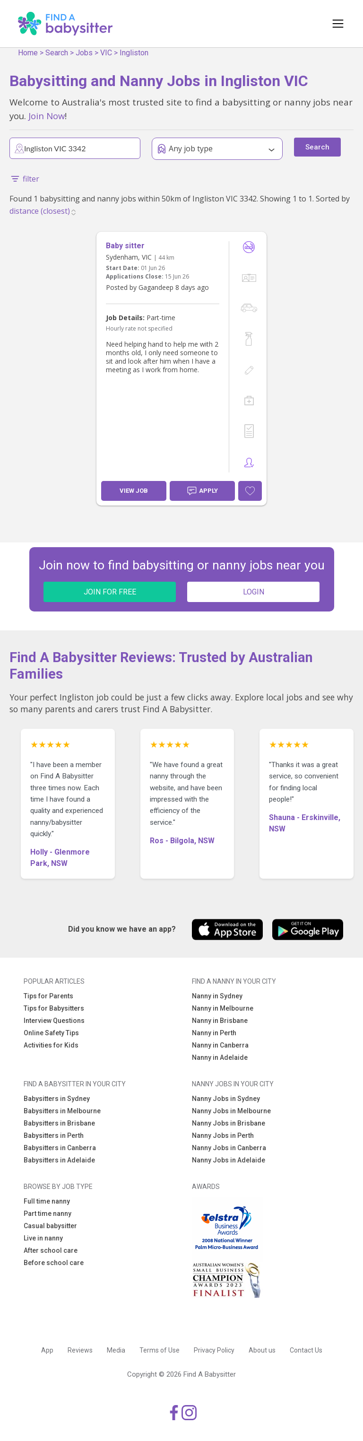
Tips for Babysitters (54, 1008)
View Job (134, 490)
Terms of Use (159, 1350)
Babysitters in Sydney (57, 1098)
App (47, 1350)
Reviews (80, 1350)
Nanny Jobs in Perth (223, 1135)
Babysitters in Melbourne (62, 1111)
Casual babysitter (50, 1226)
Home (28, 52)
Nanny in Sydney (217, 996)
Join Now (46, 116)
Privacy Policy (214, 1350)
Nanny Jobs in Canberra (229, 1148)
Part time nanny (47, 1213)
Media (116, 1350)
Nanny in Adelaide (220, 1057)
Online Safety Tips (51, 1033)
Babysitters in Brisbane (59, 1123)
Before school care (54, 1262)
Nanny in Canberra (220, 1045)
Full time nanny (47, 1201)
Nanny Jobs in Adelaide (228, 1160)
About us (262, 1350)
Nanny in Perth (214, 1033)
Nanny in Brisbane (220, 1020)
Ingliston (134, 52)
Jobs (84, 52)
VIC (106, 52)
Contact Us (306, 1350)
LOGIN (253, 591)
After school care (51, 1250)
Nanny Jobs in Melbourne (231, 1111)
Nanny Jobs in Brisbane (228, 1123)
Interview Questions (54, 1020)
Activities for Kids (51, 1045)
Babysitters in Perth (54, 1135)
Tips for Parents (48, 996)
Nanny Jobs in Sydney (226, 1098)
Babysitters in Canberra (60, 1148)
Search (56, 52)
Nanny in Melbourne (222, 1008)
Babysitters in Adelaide (59, 1160)
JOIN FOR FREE (110, 591)
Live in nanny (43, 1238)
